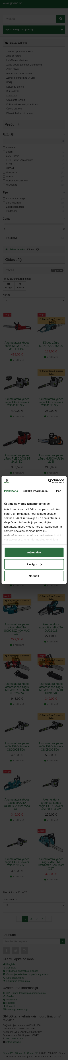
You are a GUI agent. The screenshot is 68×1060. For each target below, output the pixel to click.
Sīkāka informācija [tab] (35, 490)
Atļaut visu (34, 552)
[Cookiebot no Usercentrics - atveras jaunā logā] (48, 481)
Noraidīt (34, 575)
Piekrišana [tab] (11, 490)
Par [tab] (58, 490)
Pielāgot (34, 564)
